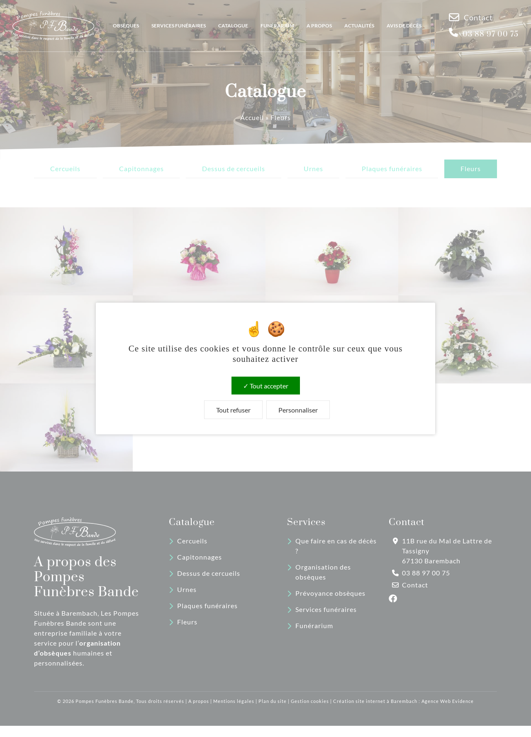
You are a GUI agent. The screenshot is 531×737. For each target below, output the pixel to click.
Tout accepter (265, 385)
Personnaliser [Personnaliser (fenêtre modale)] (298, 409)
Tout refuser (233, 409)
